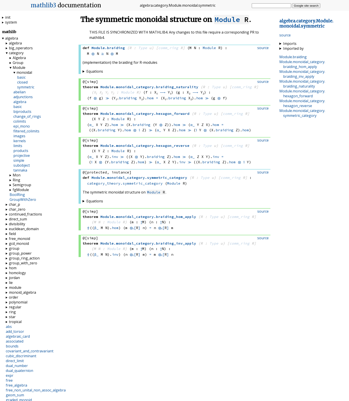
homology (17, 272)
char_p (14, 204)
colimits (19, 121)
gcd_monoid (19, 243)
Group (18, 62)
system (11, 22)
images (19, 136)
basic (21, 77)
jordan (14, 277)
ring (12, 311)
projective (21, 155)
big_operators (21, 48)
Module (227, 19)
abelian (19, 92)
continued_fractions (25, 214)
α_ (91, 124)
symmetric (25, 87)
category (16, 52)
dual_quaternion (19, 370)
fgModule (21, 189)
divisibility (17, 223)
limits (17, 145)
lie (11, 282)
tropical (15, 321)
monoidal (24, 72)
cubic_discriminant (21, 355)
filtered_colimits (26, 131)
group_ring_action (24, 258)
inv (115, 156)
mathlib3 (43, 5)
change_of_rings (27, 116)
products (20, 150)
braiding (128, 98)
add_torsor (15, 331)
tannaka (20, 170)
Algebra (19, 57)
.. (302, 64)
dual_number (17, 365)
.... (306, 23)
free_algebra (16, 385)
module (15, 287)
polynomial (18, 302)
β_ (96, 227)
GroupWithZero (23, 199)
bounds (12, 346)
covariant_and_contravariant (29, 351)
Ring (16, 180)
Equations (94, 71)
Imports (289, 43)
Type (142, 48)
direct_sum (18, 219)
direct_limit (15, 360)
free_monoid (19, 238)
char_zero (17, 209)
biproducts (22, 111)
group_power (20, 253)
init (7, 17)
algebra (11, 38)
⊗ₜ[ (133, 227)
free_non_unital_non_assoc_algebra (36, 390)
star (12, 316)
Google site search (306, 5)
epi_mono (21, 126)
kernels (19, 140)
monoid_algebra (22, 292)
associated (14, 341)
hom (150, 98)
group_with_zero (23, 263)
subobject (21, 165)
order (13, 297)
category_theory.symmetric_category (125, 183)
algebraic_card (18, 336)
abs (9, 326)
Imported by (293, 48)
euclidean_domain (24, 228)
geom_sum (15, 395)
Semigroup (22, 184)
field (12, 233)
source (285, 35)
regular (15, 307)
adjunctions (23, 96)
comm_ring (168, 48)
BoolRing (17, 194)
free (9, 380)
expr (9, 375)
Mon (16, 175)
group (14, 248)
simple (18, 160)
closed (22, 82)
